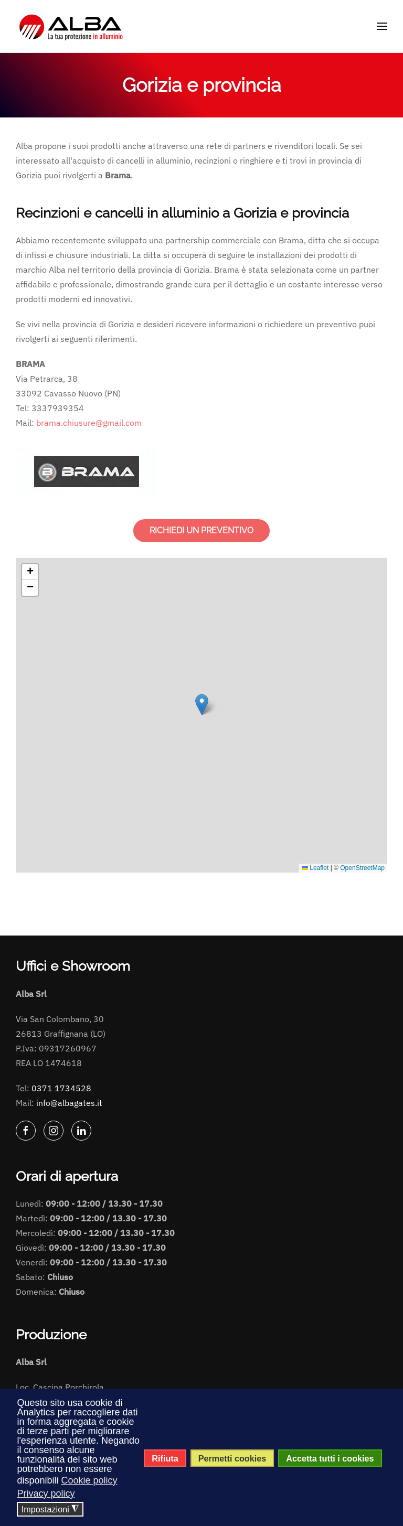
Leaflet (315, 868)
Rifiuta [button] (165, 1458)
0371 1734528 (61, 1088)
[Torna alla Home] (72, 26)
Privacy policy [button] (46, 1493)
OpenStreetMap (362, 868)
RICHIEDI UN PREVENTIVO (201, 530)
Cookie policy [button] (89, 1480)
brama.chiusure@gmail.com (89, 422)
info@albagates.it (69, 1103)
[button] (382, 26)
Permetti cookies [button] (232, 1458)
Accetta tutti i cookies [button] (330, 1458)
